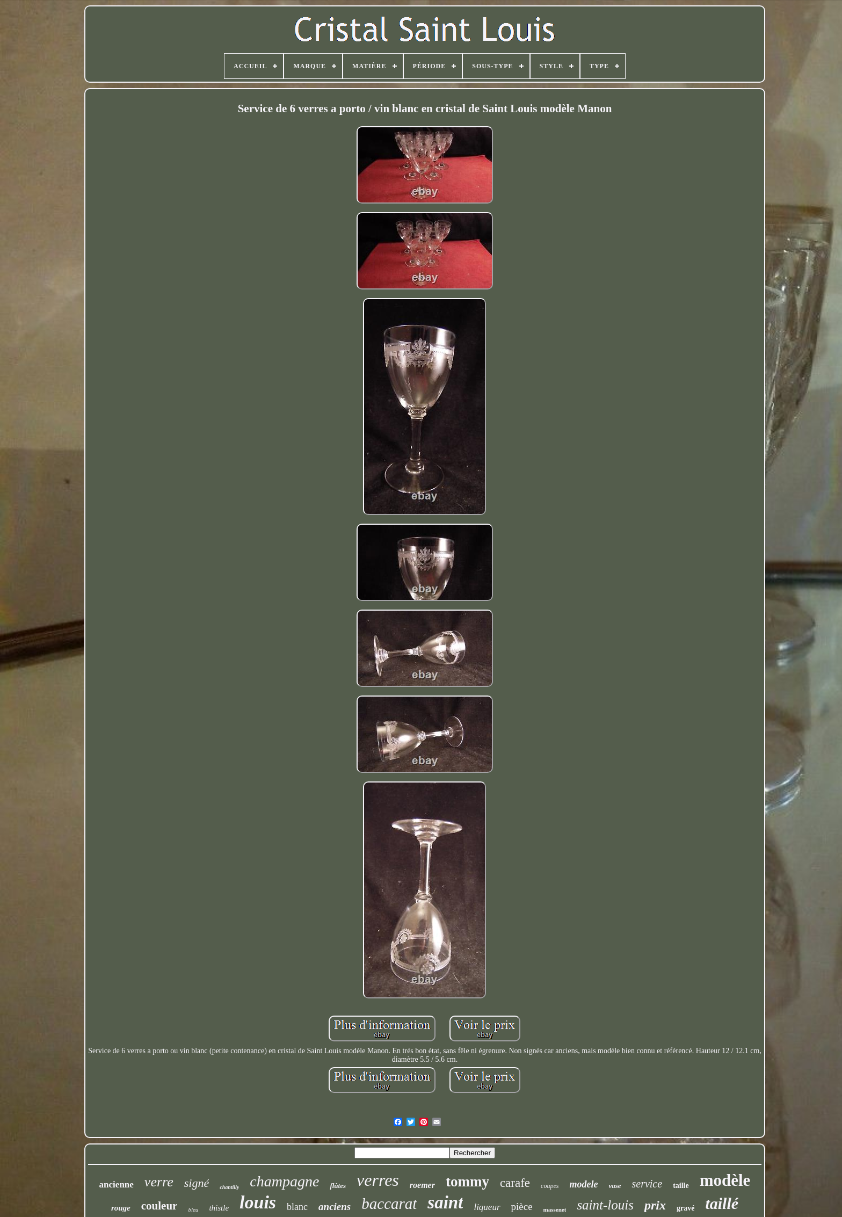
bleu (193, 1209)
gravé (685, 1208)
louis (257, 1202)
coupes (549, 1186)
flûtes (338, 1186)
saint (445, 1202)
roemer (422, 1185)
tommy (467, 1181)
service (647, 1184)
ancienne (116, 1184)
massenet (555, 1209)
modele (583, 1184)
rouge (120, 1208)
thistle (219, 1208)
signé (196, 1183)
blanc (297, 1206)
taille (681, 1186)
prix (655, 1205)
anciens (334, 1206)
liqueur (487, 1207)
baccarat (389, 1203)
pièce (522, 1206)
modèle (725, 1180)
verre (158, 1182)
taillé (721, 1203)
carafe (515, 1183)
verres (378, 1180)
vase (614, 1186)
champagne (284, 1181)
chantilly (229, 1187)
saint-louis (605, 1205)
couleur (159, 1205)
